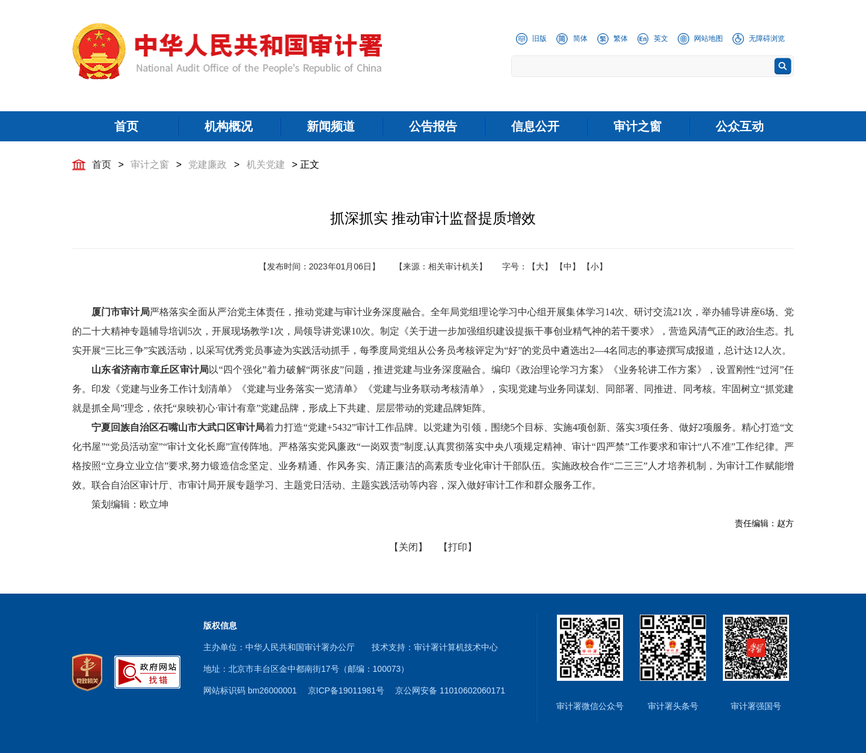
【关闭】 (408, 547)
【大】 (540, 266)
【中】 (567, 266)
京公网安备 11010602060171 (450, 690)
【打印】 (457, 547)
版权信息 (220, 625)
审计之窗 (150, 164)
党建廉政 (207, 164)
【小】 (594, 266)
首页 (101, 164)
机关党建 (266, 164)
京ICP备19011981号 (346, 690)
